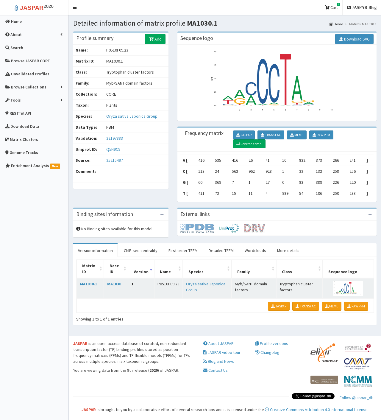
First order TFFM (183, 250)
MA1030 (114, 284)
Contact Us (215, 370)
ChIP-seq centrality (140, 250)
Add (155, 39)
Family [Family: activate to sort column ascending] (243, 271)
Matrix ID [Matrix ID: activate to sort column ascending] (88, 268)
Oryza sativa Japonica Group (131, 116)
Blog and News (218, 361)
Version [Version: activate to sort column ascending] (141, 271)
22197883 (114, 138)
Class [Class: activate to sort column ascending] (287, 271)
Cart (332, 6)
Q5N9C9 (113, 149)
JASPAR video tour (222, 352)
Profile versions (271, 343)
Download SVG (354, 39)
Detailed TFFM (221, 250)
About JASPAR (218, 343)
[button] (74, 7)
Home (336, 24)
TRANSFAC (271, 135)
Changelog (267, 352)
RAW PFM (321, 135)
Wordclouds (255, 250)
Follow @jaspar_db (357, 397)
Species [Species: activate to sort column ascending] (196, 271)
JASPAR (244, 135)
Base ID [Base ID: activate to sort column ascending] (114, 268)
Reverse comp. (249, 143)
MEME (296, 135)
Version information (95, 250)
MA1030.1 (88, 284)
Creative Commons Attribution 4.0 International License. (316, 409)
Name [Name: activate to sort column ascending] (165, 271)
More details (288, 250)
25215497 (114, 160)
